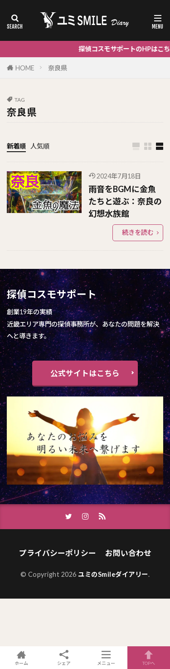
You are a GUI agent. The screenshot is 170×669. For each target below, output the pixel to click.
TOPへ (148, 657)
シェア (64, 658)
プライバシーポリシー (57, 553)
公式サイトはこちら (85, 373)
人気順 (39, 146)
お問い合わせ (128, 553)
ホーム (21, 657)
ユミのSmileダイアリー (113, 574)
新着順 (16, 146)
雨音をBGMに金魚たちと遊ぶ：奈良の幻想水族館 (125, 201)
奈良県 (57, 68)
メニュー (106, 657)
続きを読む (138, 232)
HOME (24, 68)
